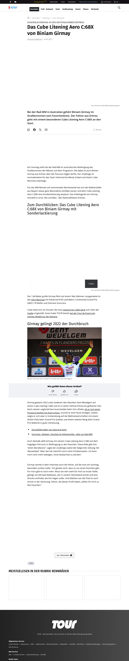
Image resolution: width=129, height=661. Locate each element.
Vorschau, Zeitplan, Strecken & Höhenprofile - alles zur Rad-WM (62, 432)
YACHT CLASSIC (26, 648)
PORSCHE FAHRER (15, 651)
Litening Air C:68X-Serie (74, 308)
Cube (31, 525)
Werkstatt (95, 9)
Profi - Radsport (47, 9)
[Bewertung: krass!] (76, 391)
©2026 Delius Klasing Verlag (18, 656)
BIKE (62, 648)
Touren (77, 9)
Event (58, 9)
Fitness (86, 9)
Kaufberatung (67, 9)
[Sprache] (116, 2)
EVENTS (26, 651)
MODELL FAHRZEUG (97, 648)
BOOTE (36, 648)
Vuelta (30, 311)
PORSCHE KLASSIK (112, 648)
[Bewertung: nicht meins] (53, 391)
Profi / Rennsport (58, 44)
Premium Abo (40, 2)
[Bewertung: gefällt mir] (64, 391)
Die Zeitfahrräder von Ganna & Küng (49, 428)
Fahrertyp (46, 44)
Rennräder (34, 9)
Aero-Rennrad (38, 298)
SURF (57, 648)
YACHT (17, 648)
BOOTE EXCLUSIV (47, 648)
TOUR (68, 648)
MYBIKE (74, 648)
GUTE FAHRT (83, 648)
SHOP (11, 648)
